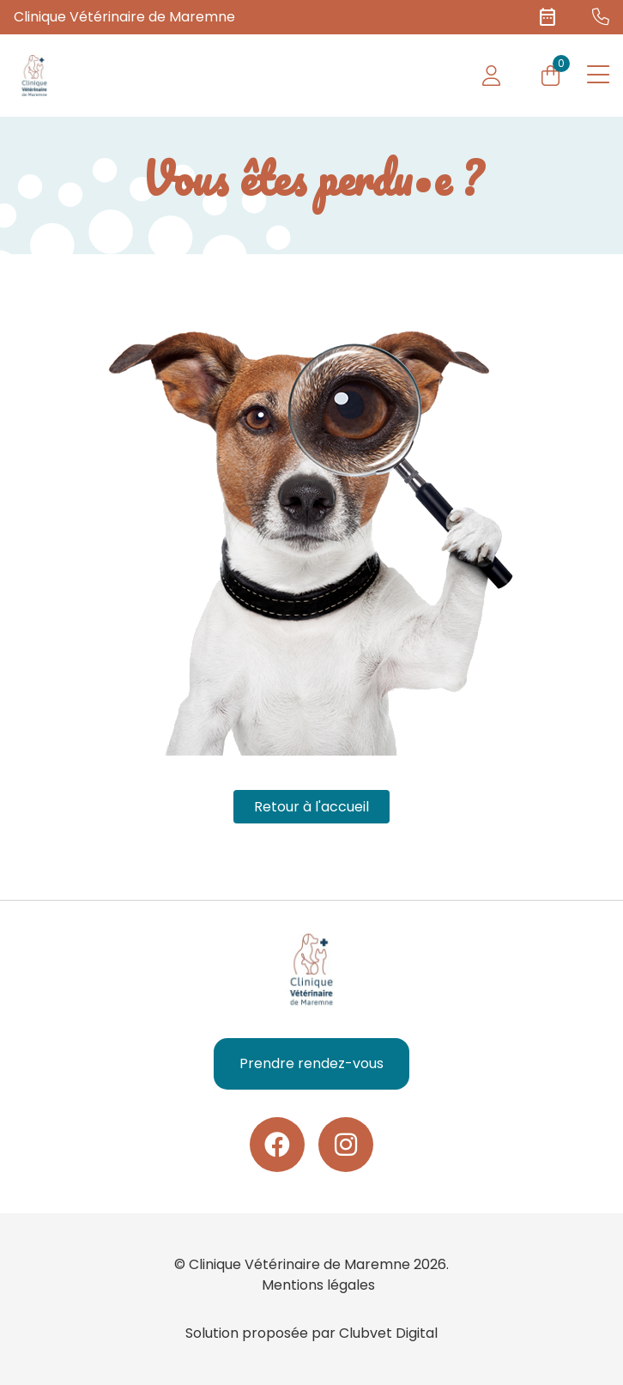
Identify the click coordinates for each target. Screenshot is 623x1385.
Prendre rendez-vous (311, 1063)
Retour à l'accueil (311, 807)
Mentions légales (318, 1285)
